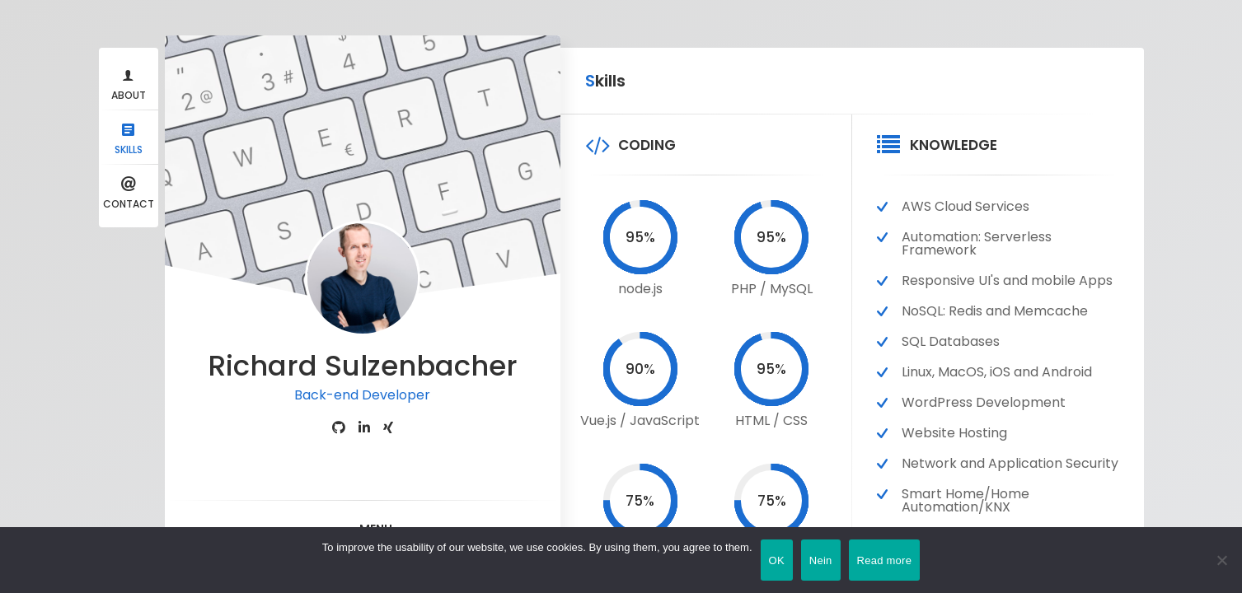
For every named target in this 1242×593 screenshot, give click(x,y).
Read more (884, 560)
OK (777, 560)
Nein (820, 560)
